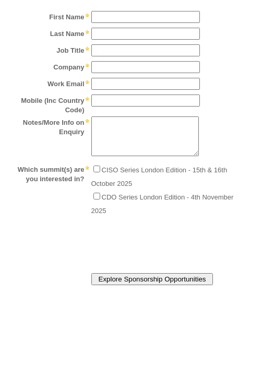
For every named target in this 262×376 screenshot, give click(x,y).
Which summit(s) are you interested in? (51, 174)
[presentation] (111, 241)
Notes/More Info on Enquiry (54, 127)
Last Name (67, 34)
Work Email (66, 84)
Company (68, 67)
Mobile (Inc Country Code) (52, 105)
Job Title (70, 50)
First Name (66, 17)
